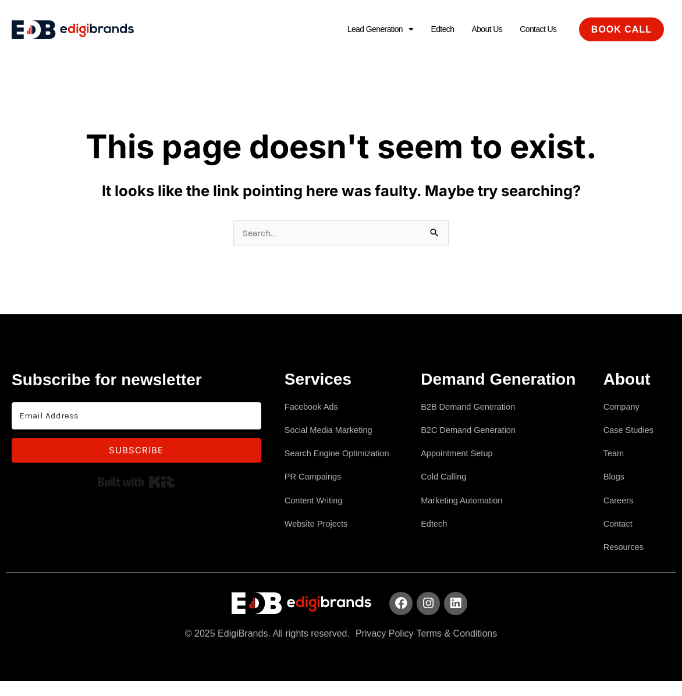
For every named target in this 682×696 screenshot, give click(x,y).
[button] (362, 29)
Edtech (430, 29)
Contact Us (535, 29)
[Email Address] (136, 417)
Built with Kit (136, 483)
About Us (478, 29)
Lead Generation (362, 29)
